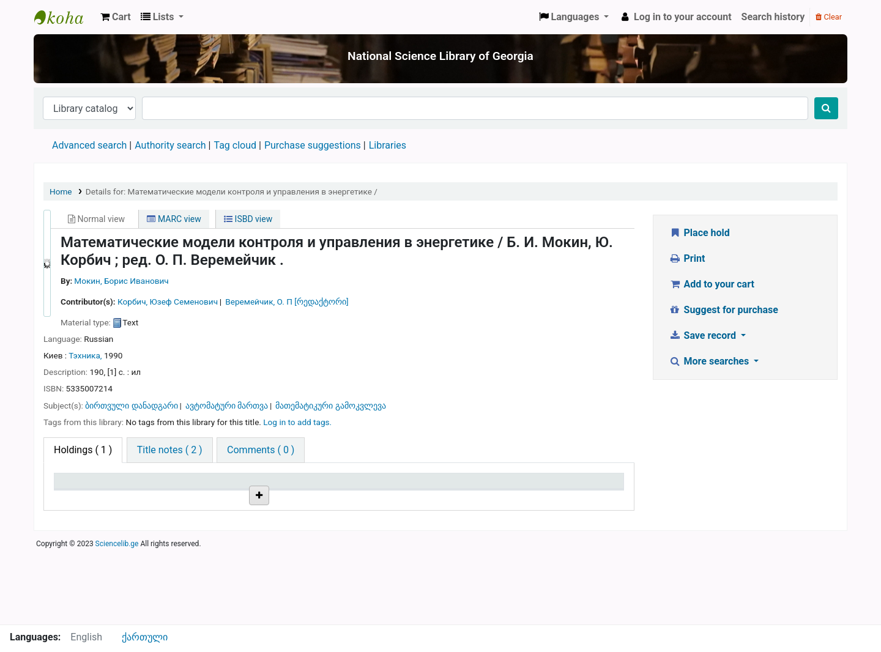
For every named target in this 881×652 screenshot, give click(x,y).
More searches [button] (710, 361)
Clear (829, 16)
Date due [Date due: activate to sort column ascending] (554, 486)
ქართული (145, 637)
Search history (773, 17)
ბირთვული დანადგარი (131, 405)
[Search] (826, 108)
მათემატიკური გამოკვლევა (330, 405)
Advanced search (89, 145)
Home (61, 191)
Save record (703, 335)
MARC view (174, 219)
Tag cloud (235, 145)
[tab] (170, 450)
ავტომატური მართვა (226, 405)
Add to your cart (711, 284)
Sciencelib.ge (117, 617)
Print (687, 258)
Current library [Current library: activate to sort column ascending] (185, 486)
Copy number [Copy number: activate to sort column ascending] (372, 486)
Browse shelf (304, 514)
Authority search (170, 145)
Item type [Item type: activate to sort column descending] (80, 486)
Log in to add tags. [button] (297, 422)
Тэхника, (85, 355)
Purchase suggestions (312, 145)
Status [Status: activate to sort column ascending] (454, 486)
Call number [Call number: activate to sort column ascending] (275, 486)
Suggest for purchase (723, 310)
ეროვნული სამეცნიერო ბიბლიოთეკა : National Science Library (64, 17)
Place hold (699, 233)
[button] (115, 17)
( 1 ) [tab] (83, 450)
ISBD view (248, 219)
